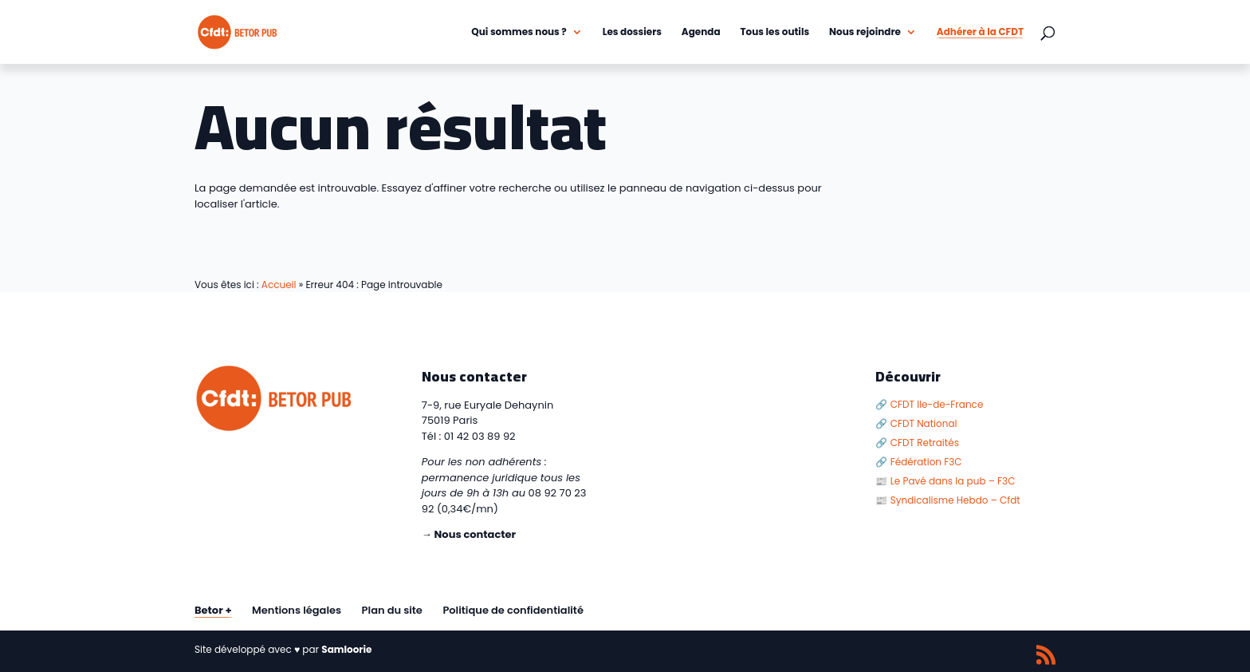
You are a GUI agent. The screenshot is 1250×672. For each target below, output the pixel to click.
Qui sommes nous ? (519, 32)
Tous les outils (775, 32)
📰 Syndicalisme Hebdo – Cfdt (947, 500)
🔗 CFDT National (916, 423)
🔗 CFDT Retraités (916, 442)
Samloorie (346, 649)
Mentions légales (296, 610)
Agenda (701, 32)
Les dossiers (632, 32)
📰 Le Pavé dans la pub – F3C (945, 481)
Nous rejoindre (865, 32)
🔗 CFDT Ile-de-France (929, 404)
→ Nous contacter (469, 534)
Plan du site (392, 610)
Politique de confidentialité (513, 610)
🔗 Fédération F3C (918, 461)
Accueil (279, 284)
